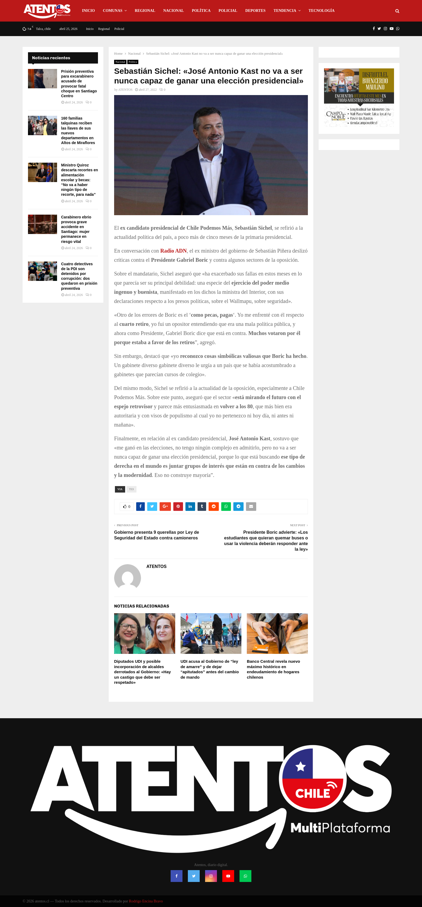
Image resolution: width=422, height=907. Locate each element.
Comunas (112, 11)
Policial (228, 11)
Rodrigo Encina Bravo (146, 901)
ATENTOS (125, 90)
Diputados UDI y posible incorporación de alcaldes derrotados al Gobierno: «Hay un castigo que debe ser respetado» (142, 672)
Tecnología (322, 11)
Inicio (88, 11)
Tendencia (285, 11)
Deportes (255, 11)
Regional (145, 11)
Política (201, 11)
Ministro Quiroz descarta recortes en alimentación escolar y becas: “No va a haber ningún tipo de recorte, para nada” (79, 180)
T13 (131, 489)
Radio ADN (173, 251)
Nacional (173, 11)
